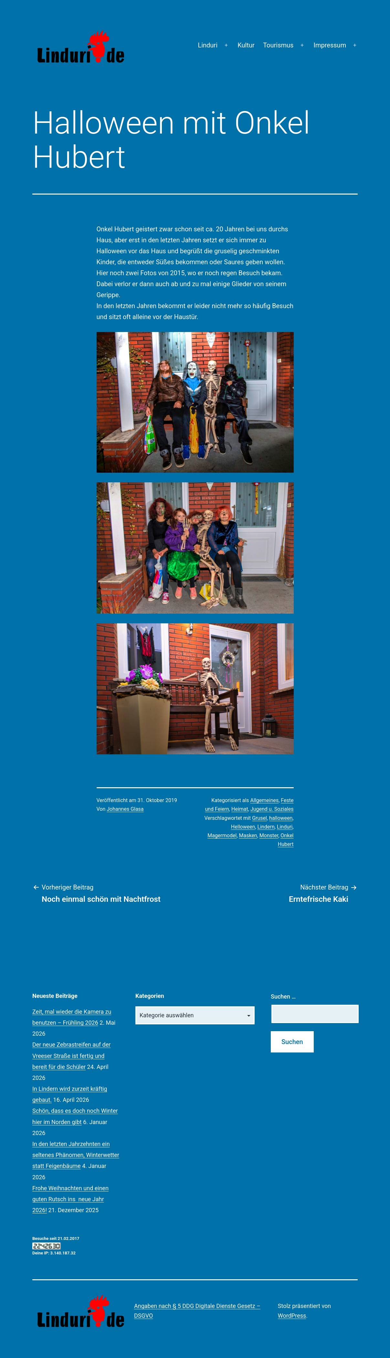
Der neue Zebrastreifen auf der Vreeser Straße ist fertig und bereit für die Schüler (71, 1055)
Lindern (266, 827)
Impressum (330, 45)
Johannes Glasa (125, 809)
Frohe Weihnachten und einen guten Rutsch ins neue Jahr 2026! (70, 1199)
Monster (268, 835)
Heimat (239, 809)
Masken (248, 835)
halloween (280, 818)
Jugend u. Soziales (272, 809)
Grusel (259, 818)
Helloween (243, 827)
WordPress (292, 1315)
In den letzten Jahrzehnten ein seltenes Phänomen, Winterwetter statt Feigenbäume (75, 1155)
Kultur (246, 45)
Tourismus (278, 45)
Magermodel (222, 835)
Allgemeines (264, 800)
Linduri (207, 45)
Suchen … (283, 996)
